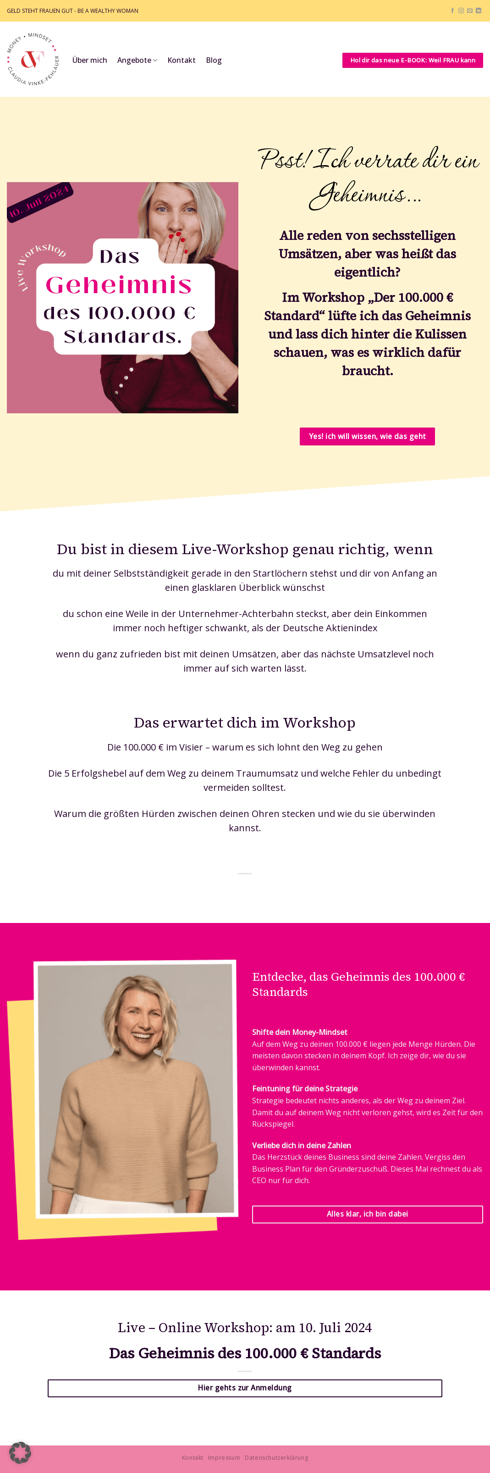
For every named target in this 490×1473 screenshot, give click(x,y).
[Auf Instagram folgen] (461, 11)
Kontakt (181, 60)
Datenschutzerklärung (276, 1458)
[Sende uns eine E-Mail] (470, 11)
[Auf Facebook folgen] (452, 11)
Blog (214, 60)
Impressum (224, 1458)
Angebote (137, 60)
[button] (20, 1453)
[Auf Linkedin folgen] (478, 11)
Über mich (89, 60)
